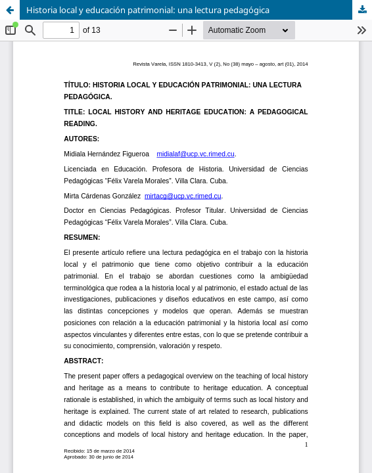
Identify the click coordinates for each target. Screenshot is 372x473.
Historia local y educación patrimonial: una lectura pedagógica (147, 10)
